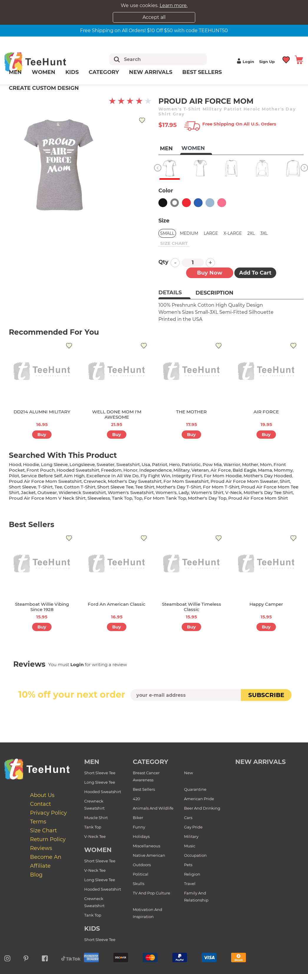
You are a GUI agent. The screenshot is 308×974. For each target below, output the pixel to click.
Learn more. (174, 5)
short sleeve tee (115, 487)
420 (136, 798)
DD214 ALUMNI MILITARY (42, 412)
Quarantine (195, 789)
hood (15, 464)
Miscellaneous (146, 845)
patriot (159, 464)
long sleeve (54, 464)
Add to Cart (255, 273)
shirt (285, 481)
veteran (200, 470)
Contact (40, 804)
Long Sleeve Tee (99, 782)
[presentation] (154, 714)
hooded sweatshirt (78, 470)
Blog (36, 874)
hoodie (31, 464)
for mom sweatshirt (186, 481)
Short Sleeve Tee (99, 772)
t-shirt (45, 487)
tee (58, 487)
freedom (111, 470)
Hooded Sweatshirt (102, 791)
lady (183, 492)
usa (146, 464)
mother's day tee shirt (268, 492)
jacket (28, 492)
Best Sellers (202, 72)
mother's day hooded (268, 475)
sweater (106, 464)
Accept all (154, 17)
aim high (74, 475)
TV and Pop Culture (151, 893)
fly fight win (155, 475)
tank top (122, 498)
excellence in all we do (112, 475)
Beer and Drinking (202, 808)
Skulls (138, 883)
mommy (283, 470)
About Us (42, 795)
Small (167, 233)
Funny (139, 827)
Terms (38, 821)
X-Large (232, 233)
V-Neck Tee (95, 836)
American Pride (199, 798)
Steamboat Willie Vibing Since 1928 (42, 606)
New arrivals (150, 72)
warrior (231, 464)
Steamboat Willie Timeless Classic (191, 606)
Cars (188, 817)
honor (130, 470)
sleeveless (98, 498)
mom (266, 464)
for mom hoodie (223, 475)
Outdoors (142, 864)
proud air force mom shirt (258, 498)
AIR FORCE (266, 412)
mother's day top (207, 498)
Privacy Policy (48, 813)
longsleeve (82, 464)
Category (104, 72)
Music (189, 845)
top (138, 498)
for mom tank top (165, 498)
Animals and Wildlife (153, 808)
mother (250, 464)
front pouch (41, 470)
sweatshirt (128, 464)
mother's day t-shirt (178, 487)
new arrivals (260, 761)
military (181, 470)
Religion (192, 874)
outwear (47, 492)
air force (221, 470)
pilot (14, 475)
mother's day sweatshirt (135, 481)
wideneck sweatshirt (82, 492)
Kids (72, 72)
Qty (163, 262)
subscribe (266, 695)
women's (166, 492)
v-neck (233, 492)
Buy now (209, 273)
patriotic (191, 464)
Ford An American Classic (116, 604)
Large (211, 233)
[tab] (174, 293)
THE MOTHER (191, 412)
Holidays (141, 836)
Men (15, 72)
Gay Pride (193, 827)
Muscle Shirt (96, 817)
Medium (189, 233)
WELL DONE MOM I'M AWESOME (116, 414)
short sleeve (22, 487)
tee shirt (144, 487)
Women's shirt (207, 492)
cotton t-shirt (79, 487)
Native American (149, 855)
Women (43, 72)
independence (155, 470)
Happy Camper (266, 604)
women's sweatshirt (131, 492)
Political (140, 874)
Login (244, 61)
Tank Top (92, 827)
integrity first (187, 475)
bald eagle (244, 470)
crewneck (95, 481)
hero (174, 464)
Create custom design (44, 88)
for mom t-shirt (221, 487)
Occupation (195, 855)
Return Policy (48, 839)
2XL (251, 233)
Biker (138, 817)
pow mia (212, 464)
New (188, 772)
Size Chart (43, 830)
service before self (41, 475)
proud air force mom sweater (244, 481)
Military (191, 836)
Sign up (267, 61)
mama (265, 470)
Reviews (41, 848)
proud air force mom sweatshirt (45, 481)
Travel (190, 883)
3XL (264, 233)
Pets (188, 864)
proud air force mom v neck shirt (47, 498)
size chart (174, 243)
